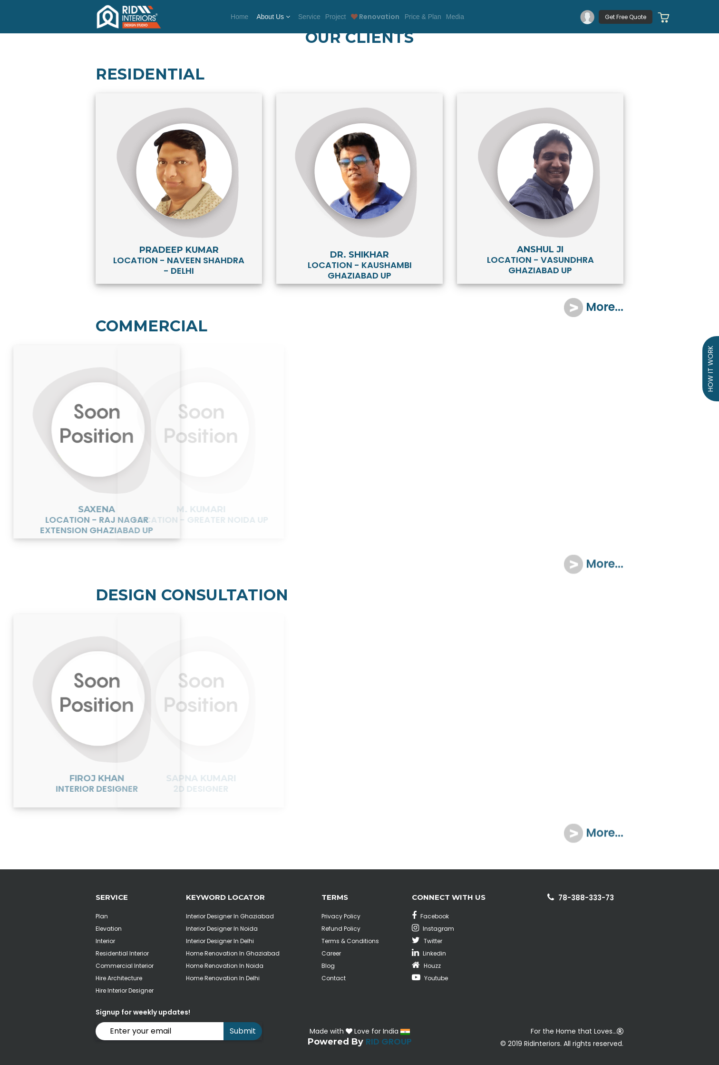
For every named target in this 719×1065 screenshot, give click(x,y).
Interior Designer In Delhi (220, 941)
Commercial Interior (125, 966)
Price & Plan (432, 16)
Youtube (430, 978)
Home (223, 16)
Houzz (426, 966)
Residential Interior (122, 953)
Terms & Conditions (350, 941)
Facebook (430, 916)
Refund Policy (340, 929)
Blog (328, 966)
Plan (102, 916)
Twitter (427, 941)
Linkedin (429, 953)
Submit (243, 1030)
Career (331, 953)
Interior (105, 941)
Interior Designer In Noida (222, 929)
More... (593, 307)
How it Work (710, 369)
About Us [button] (260, 16)
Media (471, 16)
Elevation (109, 929)
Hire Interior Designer (125, 990)
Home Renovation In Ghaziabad (233, 953)
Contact (333, 978)
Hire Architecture (119, 978)
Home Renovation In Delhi (223, 978)
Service (299, 16)
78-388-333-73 (586, 898)
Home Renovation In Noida (224, 966)
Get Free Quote (625, 17)
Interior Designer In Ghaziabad (230, 916)
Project (332, 16)
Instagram (433, 929)
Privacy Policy (340, 916)
